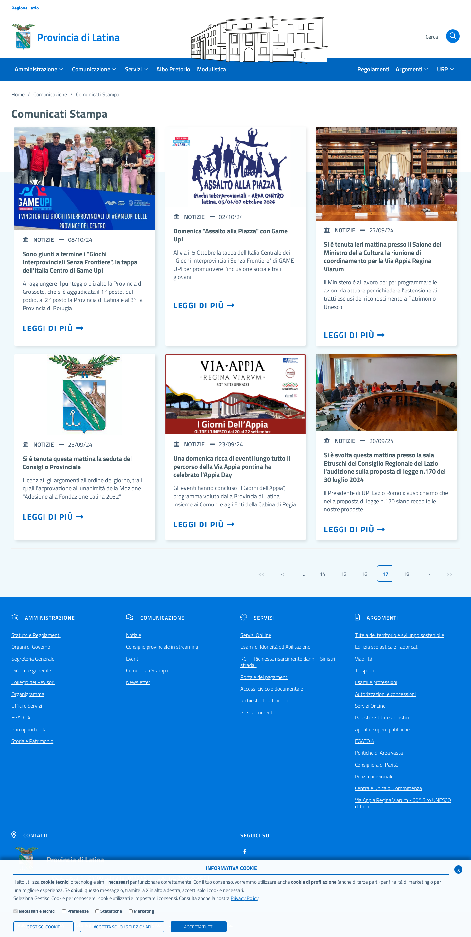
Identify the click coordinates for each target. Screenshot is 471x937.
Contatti (29, 835)
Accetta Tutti (198, 926)
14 (322, 574)
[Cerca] (441, 37)
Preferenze (78, 911)
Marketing (144, 911)
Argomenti (376, 618)
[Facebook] (245, 851)
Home (18, 94)
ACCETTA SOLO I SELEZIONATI (122, 926)
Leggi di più (53, 328)
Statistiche (111, 911)
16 (364, 574)
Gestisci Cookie (43, 926)
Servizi (257, 618)
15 (343, 574)
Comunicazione (50, 94)
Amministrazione (43, 618)
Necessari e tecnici (37, 911)
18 (406, 574)
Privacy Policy (244, 898)
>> (450, 574)
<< (261, 574)
